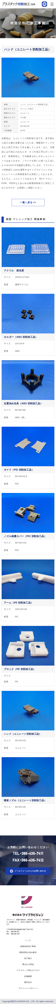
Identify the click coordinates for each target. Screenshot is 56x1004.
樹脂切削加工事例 (28, 946)
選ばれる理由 (28, 964)
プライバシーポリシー (28, 988)
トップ (28, 940)
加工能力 (28, 958)
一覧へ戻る (26, 202)
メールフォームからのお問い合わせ (30, 871)
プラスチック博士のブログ (28, 970)
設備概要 (28, 976)
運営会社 (28, 982)
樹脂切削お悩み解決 (28, 952)
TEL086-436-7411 (28, 853)
